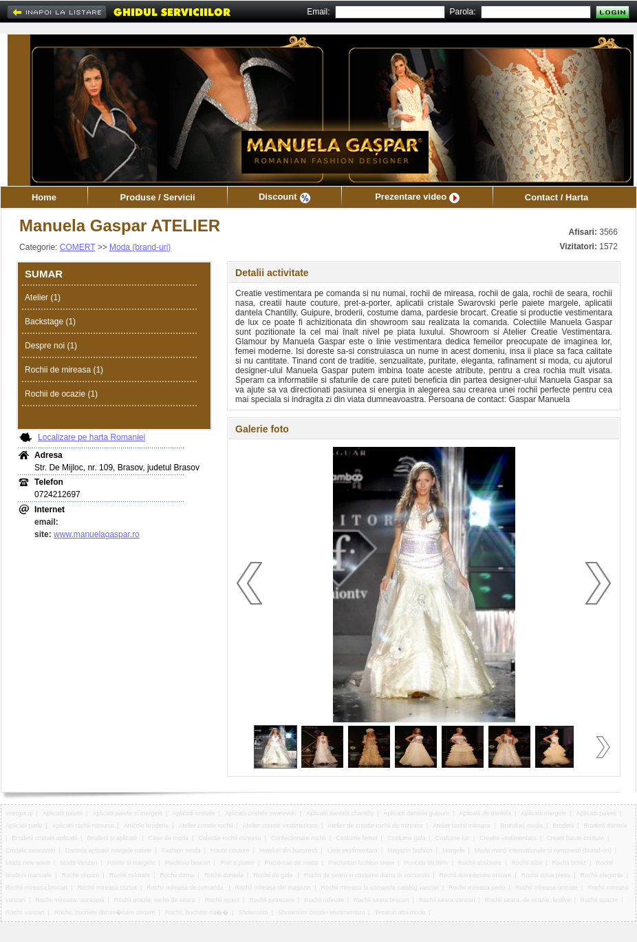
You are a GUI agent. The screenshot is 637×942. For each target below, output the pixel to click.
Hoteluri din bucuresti (288, 850)
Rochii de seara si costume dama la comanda (366, 875)
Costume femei (357, 838)
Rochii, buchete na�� (197, 912)
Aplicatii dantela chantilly (340, 813)
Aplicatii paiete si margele (127, 813)
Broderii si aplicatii (112, 838)
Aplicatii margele (543, 813)
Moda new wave (28, 862)
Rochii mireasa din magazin (273, 887)
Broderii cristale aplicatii (44, 838)
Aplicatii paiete (63, 813)
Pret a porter (237, 862)
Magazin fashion (410, 850)
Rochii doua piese (546, 875)
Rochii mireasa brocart (36, 887)
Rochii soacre (599, 900)
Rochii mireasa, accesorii (69, 900)
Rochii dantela (224, 875)
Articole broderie (146, 825)
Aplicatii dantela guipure (417, 813)
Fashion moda (181, 850)
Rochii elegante (602, 875)
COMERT (78, 247)
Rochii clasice (80, 875)
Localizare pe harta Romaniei (91, 437)
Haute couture (230, 850)
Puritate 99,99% (426, 862)
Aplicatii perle (24, 825)
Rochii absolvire (480, 862)
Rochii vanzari (25, 912)
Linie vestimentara (352, 850)
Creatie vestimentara (508, 838)
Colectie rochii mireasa (229, 838)
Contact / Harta (556, 197)
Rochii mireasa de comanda (186, 887)
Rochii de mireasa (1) (64, 370)
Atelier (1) (43, 297)
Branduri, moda (521, 825)
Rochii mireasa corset (107, 887)
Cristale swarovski (31, 850)
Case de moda (169, 838)
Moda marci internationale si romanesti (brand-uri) (543, 850)
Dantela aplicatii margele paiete (108, 850)
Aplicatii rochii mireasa (83, 825)
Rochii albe (527, 862)
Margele (453, 850)
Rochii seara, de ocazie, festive (528, 900)
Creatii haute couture (575, 838)
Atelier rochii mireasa (461, 825)
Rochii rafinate (324, 900)
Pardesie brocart (187, 862)
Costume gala (406, 838)
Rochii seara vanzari (447, 900)
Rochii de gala (273, 875)
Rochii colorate (130, 875)
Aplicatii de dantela (485, 813)
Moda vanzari (78, 862)
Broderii (563, 825)
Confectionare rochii (298, 838)
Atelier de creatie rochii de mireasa (375, 825)
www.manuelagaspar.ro (97, 534)
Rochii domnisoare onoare (475, 875)
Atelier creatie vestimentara (280, 825)
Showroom (253, 912)
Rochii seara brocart (381, 900)
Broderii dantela (605, 825)
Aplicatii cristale (194, 813)
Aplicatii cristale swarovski (260, 813)
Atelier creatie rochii (206, 825)
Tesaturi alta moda (400, 912)
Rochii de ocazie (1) (61, 394)
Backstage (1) (50, 321)
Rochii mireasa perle (477, 887)
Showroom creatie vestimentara (321, 912)
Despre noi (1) (51, 345)
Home (44, 197)
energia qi (19, 813)
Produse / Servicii (157, 197)
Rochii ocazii (222, 900)
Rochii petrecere (271, 900)
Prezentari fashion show (361, 862)
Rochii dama (177, 875)
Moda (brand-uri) (140, 247)
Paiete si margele (131, 862)
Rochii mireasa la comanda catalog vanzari (380, 887)
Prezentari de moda (291, 862)
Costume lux (452, 838)
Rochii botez (569, 862)
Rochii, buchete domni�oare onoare (104, 912)
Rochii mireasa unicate (546, 887)
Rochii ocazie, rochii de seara (154, 900)
